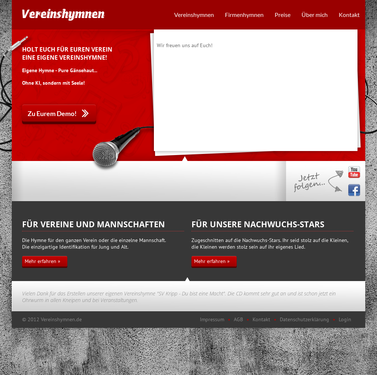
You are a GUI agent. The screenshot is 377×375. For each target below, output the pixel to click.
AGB (238, 319)
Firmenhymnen (244, 14)
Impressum (212, 319)
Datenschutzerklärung (304, 319)
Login (345, 319)
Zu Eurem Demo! (52, 113)
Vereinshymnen (194, 14)
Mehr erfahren (40, 261)
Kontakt (349, 14)
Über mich (315, 14)
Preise (282, 14)
